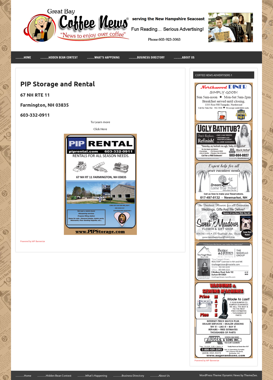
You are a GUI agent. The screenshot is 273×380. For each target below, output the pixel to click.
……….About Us (184, 57)
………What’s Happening (103, 57)
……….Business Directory (147, 57)
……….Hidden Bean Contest (59, 57)
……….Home (23, 57)
